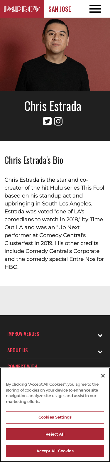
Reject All (54, 434)
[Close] (103, 375)
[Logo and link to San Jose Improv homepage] (22, 9)
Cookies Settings (55, 417)
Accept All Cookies (54, 450)
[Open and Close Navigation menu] (99, 9)
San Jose (59, 9)
